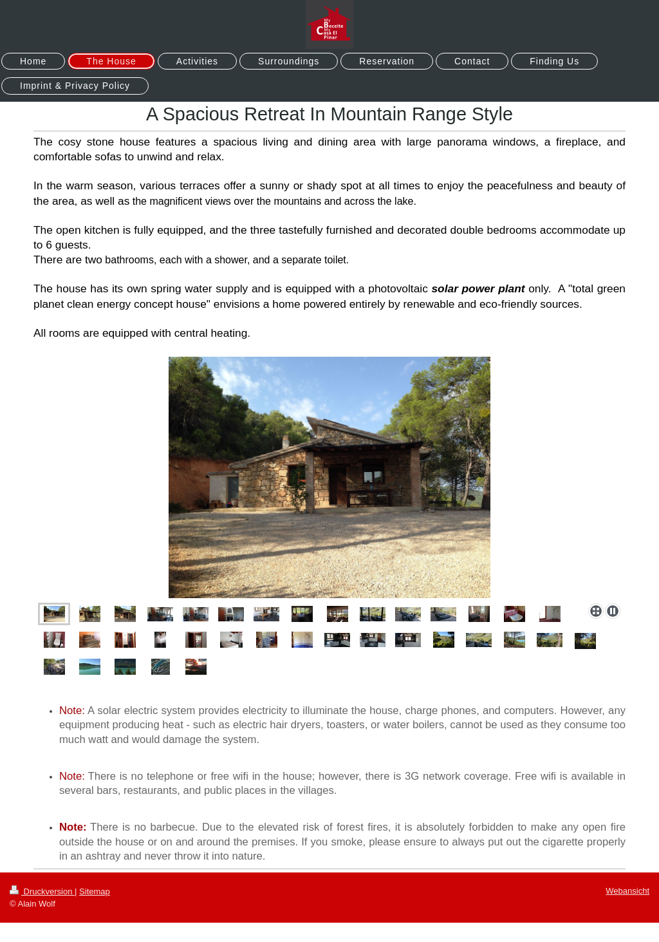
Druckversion (42, 891)
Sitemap (94, 891)
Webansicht (627, 891)
